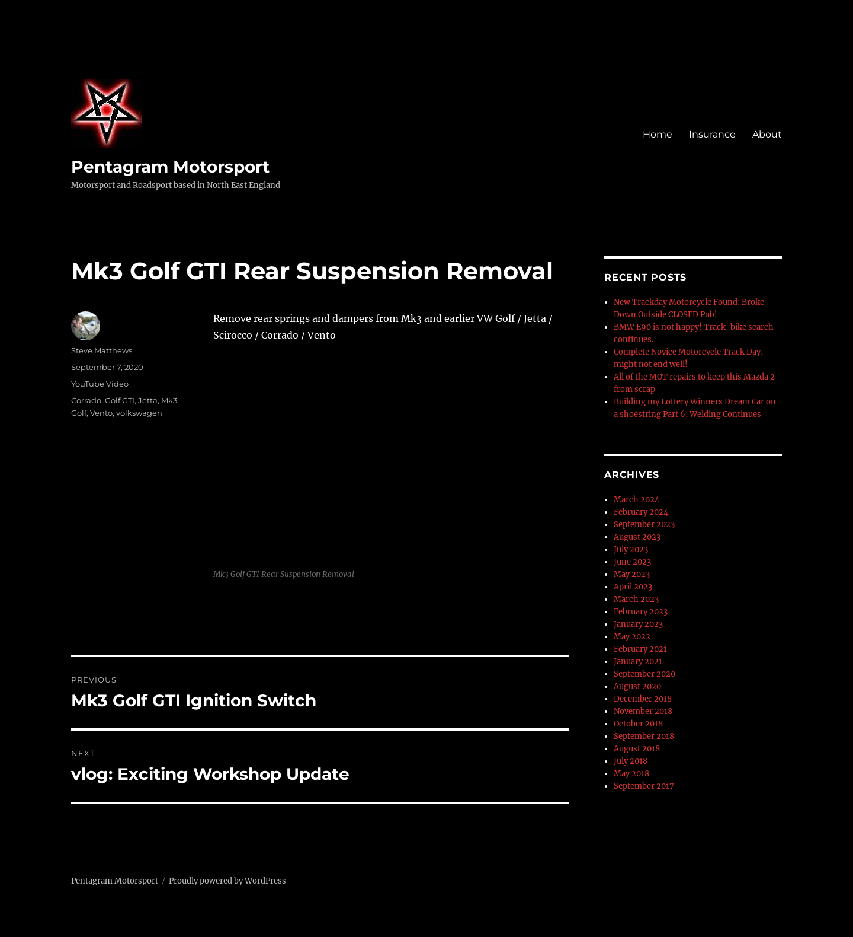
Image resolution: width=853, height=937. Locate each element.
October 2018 (638, 724)
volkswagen (139, 412)
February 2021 (640, 649)
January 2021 (638, 661)
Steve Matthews (101, 350)
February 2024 (641, 512)
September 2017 (644, 786)
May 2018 (631, 774)
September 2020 (644, 674)
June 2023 (632, 562)
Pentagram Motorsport (170, 167)
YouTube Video (100, 383)
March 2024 (636, 500)
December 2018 (643, 699)
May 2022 (632, 637)
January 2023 (638, 624)
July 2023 (631, 549)
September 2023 (644, 525)
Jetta (148, 400)
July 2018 (630, 761)
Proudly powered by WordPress (227, 881)
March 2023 (636, 599)
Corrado (86, 400)
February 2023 (641, 612)
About (767, 134)
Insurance (712, 134)
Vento (101, 412)
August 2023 (637, 537)
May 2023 (632, 574)
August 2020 (637, 686)
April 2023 (633, 587)
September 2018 (644, 736)
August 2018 (637, 749)
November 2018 (643, 711)
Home (657, 134)
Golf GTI (119, 400)
